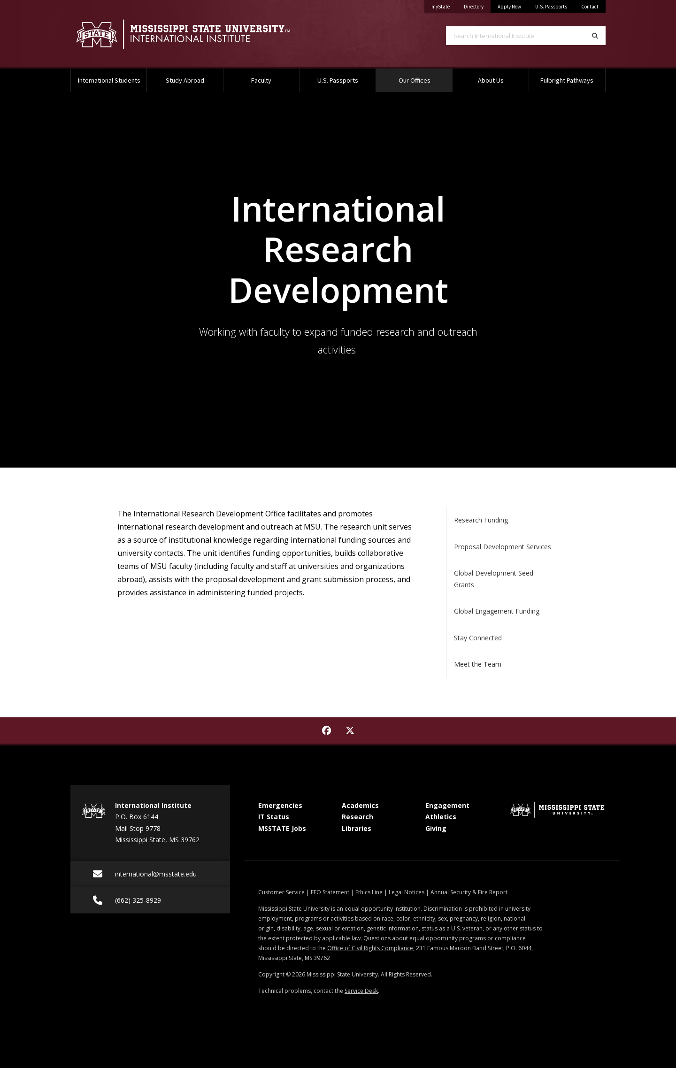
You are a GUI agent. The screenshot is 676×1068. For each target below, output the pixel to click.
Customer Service (281, 892)
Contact (590, 6)
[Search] (595, 35)
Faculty (261, 80)
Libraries (356, 828)
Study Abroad (185, 80)
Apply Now (509, 6)
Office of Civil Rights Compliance (370, 948)
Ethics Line (369, 892)
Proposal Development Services (502, 546)
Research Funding (481, 519)
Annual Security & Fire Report (468, 892)
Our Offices (426, 77)
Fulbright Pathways (566, 80)
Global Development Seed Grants (493, 579)
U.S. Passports (551, 6)
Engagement (447, 805)
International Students (109, 80)
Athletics (440, 816)
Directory (477, 5)
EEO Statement (330, 892)
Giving (435, 828)
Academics (360, 805)
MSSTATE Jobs (282, 828)
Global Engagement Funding (496, 611)
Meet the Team (477, 664)
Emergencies (280, 805)
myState (444, 5)
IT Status (273, 816)
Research (357, 816)
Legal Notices (406, 892)
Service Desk (361, 991)
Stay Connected (478, 637)
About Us (491, 80)
